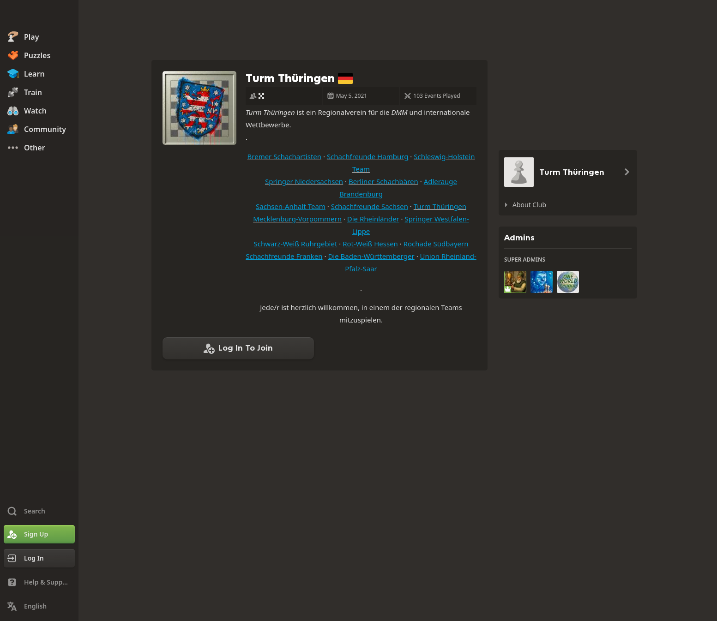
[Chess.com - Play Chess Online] (39, 16)
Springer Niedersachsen (304, 181)
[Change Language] (39, 606)
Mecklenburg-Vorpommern (297, 218)
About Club (529, 204)
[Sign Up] (39, 534)
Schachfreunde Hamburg (368, 156)
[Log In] (39, 558)
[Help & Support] (39, 582)
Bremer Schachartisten (284, 156)
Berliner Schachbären (383, 181)
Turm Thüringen (440, 206)
